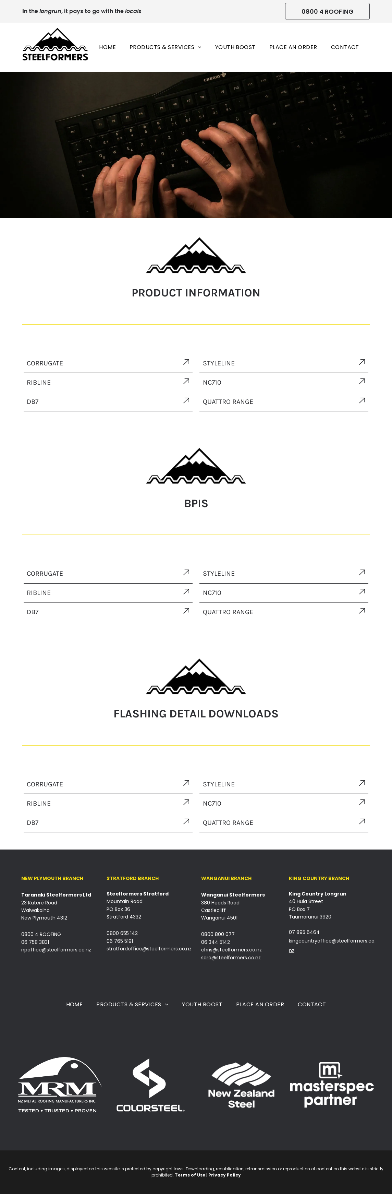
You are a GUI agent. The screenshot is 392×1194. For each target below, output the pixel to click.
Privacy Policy (224, 1175)
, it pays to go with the (92, 11)
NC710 (212, 382)
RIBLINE (39, 382)
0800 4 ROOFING (41, 934)
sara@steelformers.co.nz (231, 957)
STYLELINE (219, 363)
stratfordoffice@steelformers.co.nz (149, 948)
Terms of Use (190, 1175)
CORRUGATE (45, 363)
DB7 (32, 402)
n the (31, 11)
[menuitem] (107, 47)
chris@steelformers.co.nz (231, 949)
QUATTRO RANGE (228, 612)
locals (133, 11)
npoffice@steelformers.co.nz (56, 949)
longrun (50, 11)
